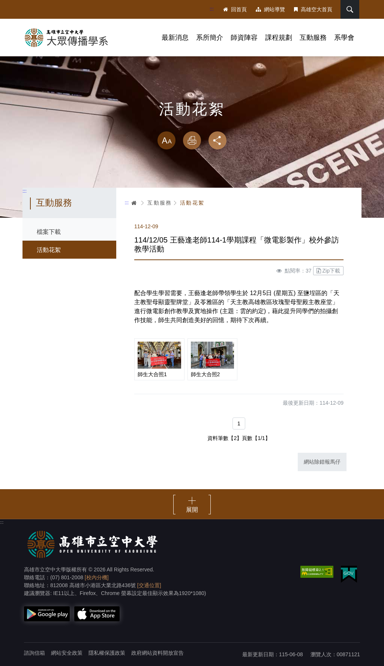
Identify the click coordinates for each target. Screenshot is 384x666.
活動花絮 (49, 250)
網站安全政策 (66, 653)
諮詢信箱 (34, 653)
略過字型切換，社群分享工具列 (192, 123)
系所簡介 (209, 37)
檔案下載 (49, 232)
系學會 (344, 37)
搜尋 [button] (349, 9)
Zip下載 (328, 271)
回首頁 (235, 9)
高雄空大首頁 (313, 9)
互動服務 (313, 37)
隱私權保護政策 (106, 653)
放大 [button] (167, 140)
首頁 (134, 202)
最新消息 (175, 37)
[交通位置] (149, 585)
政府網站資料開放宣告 (157, 653)
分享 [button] (217, 140)
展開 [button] (192, 509)
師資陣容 (244, 37)
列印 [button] (192, 140)
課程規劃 (278, 37)
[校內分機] (97, 577)
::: (212, 9)
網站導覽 (270, 9)
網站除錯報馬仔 (322, 462)
